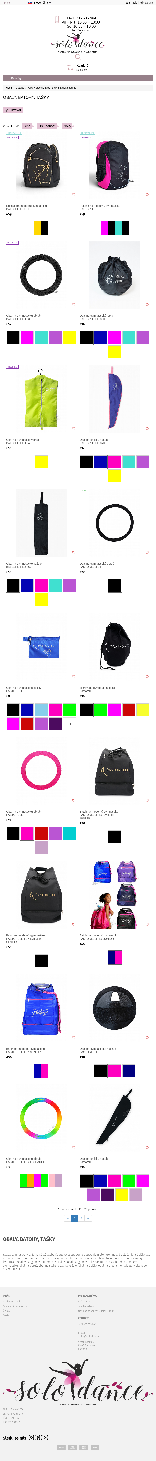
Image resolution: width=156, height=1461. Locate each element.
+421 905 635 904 (81, 18)
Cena (27, 126)
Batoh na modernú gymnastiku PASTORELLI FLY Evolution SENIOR (25, 939)
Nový (67, 126)
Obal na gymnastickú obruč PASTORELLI (23, 813)
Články (6, 1311)
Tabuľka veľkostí (86, 1306)
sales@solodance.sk (90, 1336)
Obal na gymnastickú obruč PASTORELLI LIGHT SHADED (25, 1160)
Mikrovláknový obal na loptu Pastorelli (97, 689)
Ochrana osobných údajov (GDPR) (96, 1311)
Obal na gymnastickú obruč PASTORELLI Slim (97, 565)
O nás (6, 1315)
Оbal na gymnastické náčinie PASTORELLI (98, 1050)
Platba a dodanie (12, 1301)
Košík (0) (82, 65)
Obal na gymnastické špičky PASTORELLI (23, 689)
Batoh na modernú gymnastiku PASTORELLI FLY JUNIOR (99, 937)
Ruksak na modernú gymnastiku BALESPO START (26, 207)
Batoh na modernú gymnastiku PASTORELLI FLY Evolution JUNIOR (99, 815)
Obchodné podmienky (15, 1306)
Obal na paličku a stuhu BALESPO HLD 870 (94, 441)
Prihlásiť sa (146, 2)
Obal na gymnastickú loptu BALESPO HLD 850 (96, 317)
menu (7, 2)
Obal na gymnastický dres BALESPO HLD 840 (22, 441)
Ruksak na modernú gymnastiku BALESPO (100, 207)
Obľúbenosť (47, 126)
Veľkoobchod (85, 1301)
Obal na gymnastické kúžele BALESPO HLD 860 (24, 565)
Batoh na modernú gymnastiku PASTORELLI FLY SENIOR (25, 1050)
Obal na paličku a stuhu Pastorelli (94, 1160)
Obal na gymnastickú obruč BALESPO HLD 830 (23, 317)
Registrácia (130, 2)
